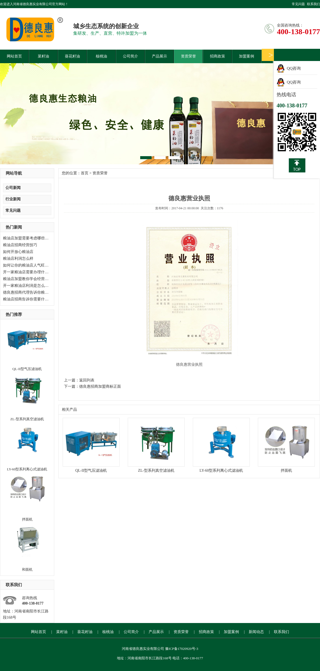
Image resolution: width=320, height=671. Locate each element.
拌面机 (27, 519)
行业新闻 (13, 199)
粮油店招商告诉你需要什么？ (27, 299)
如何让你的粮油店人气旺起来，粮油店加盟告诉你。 (46, 265)
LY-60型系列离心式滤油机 (27, 469)
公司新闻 (13, 188)
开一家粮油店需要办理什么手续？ (31, 272)
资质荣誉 (188, 56)
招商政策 (217, 56)
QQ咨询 (294, 68)
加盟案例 (246, 56)
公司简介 (130, 56)
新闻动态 (256, 632)
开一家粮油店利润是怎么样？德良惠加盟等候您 (43, 286)
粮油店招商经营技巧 (20, 245)
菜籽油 (43, 56)
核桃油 (101, 56)
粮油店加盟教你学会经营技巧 (27, 279)
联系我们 (313, 4)
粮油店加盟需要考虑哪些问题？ (29, 238)
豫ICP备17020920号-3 (181, 649)
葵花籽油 (72, 56)
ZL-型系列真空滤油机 (27, 419)
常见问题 (298, 4)
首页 (84, 173)
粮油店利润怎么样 (18, 258)
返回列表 (86, 380)
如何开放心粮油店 (18, 252)
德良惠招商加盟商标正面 (100, 386)
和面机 (27, 569)
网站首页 (14, 56)
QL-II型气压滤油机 (27, 369)
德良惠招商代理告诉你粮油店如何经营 (35, 292)
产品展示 (159, 56)
